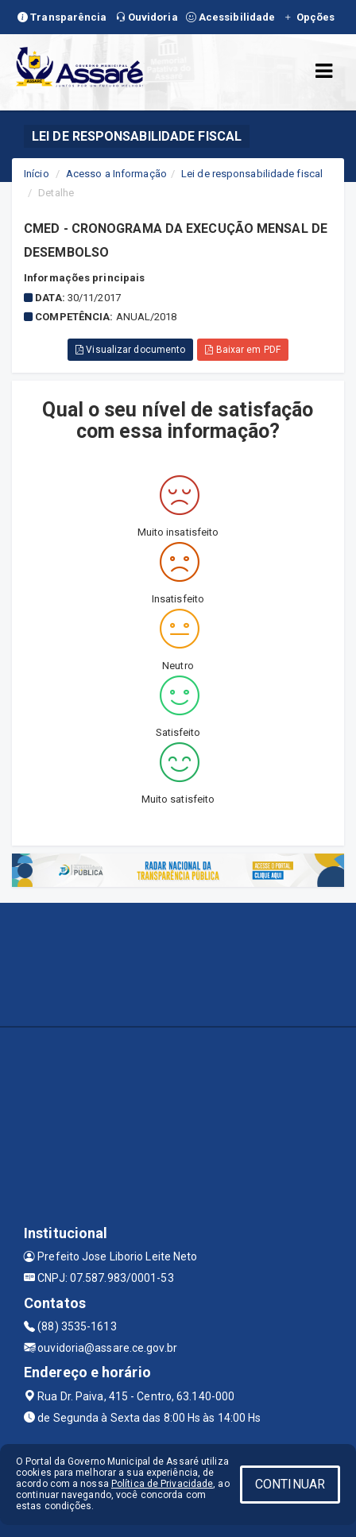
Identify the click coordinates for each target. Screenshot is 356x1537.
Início (36, 174)
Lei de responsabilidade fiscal (252, 174)
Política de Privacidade (162, 1483)
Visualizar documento (130, 349)
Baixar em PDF (243, 349)
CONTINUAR (290, 1484)
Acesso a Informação (116, 174)
